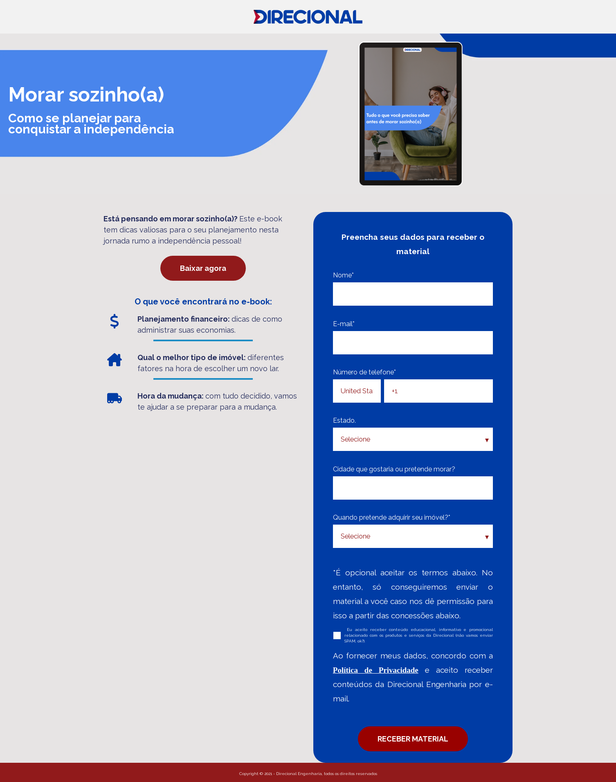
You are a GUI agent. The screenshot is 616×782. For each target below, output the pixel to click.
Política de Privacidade (375, 670)
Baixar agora (203, 268)
